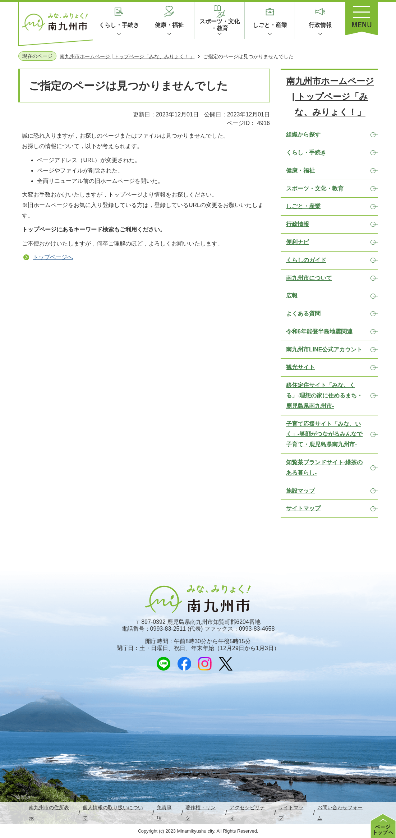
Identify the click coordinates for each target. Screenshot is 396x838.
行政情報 (320, 25)
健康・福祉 (169, 25)
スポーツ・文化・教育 (219, 24)
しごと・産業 (270, 25)
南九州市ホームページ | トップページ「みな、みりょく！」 (127, 56)
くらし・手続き (119, 25)
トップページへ (53, 257)
